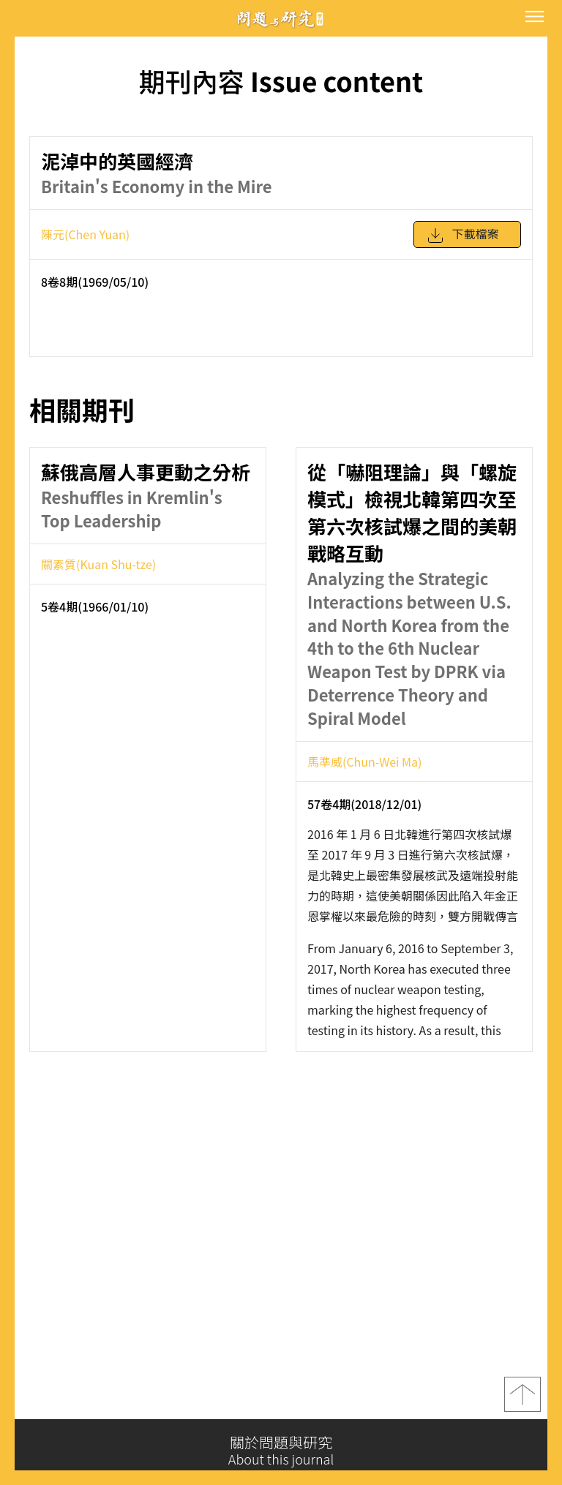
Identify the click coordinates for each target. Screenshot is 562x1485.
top (522, 1400)
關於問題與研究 (281, 1450)
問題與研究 (281, 18)
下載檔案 (462, 242)
